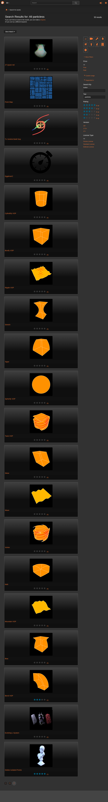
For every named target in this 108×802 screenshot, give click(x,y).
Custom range (89, 75)
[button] (8, 3)
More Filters (88, 56)
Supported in (89, 80)
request (43, 20)
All (85, 39)
